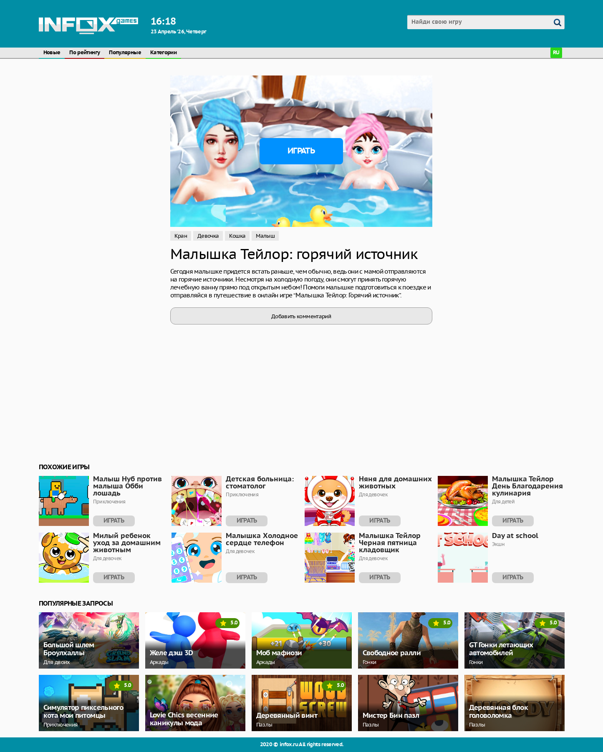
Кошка (237, 235)
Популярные (125, 53)
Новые (52, 53)
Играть (301, 151)
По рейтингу (84, 53)
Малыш (265, 235)
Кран (180, 235)
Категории (163, 53)
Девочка (208, 235)
